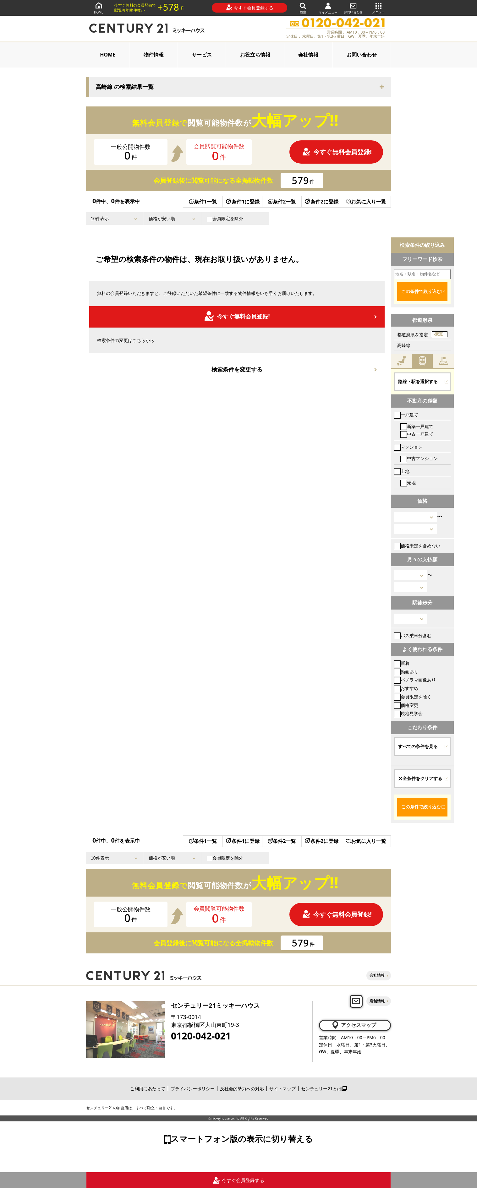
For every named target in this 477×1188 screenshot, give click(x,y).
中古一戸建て (416, 434)
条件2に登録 (321, 201)
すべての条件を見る (418, 746)
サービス (202, 54)
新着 (401, 663)
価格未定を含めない (417, 546)
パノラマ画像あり (415, 680)
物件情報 (154, 54)
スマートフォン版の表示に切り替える (242, 1138)
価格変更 (406, 705)
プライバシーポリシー (193, 1089)
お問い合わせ (353, 8)
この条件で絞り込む (421, 291)
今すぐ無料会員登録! (337, 152)
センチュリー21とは (324, 1089)
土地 (401, 471)
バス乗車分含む (412, 635)
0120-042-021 (201, 1036)
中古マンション (419, 458)
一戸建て (406, 415)
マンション (408, 447)
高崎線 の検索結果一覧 (125, 87)
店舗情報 (377, 1001)
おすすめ (406, 688)
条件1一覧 (203, 201)
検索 (302, 8)
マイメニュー (328, 8)
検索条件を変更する (236, 369)
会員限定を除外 (225, 218)
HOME (98, 7)
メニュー (378, 8)
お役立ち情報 (255, 54)
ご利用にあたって (147, 1089)
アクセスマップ (353, 1025)
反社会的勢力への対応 (242, 1089)
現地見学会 (408, 713)
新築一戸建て (416, 426)
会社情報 (308, 54)
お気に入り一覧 (366, 201)
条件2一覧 (282, 201)
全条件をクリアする (420, 778)
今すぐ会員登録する (249, 7)
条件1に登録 (242, 201)
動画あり (406, 672)
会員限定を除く (412, 697)
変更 (439, 334)
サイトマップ (282, 1089)
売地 (408, 483)
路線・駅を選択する (418, 381)
